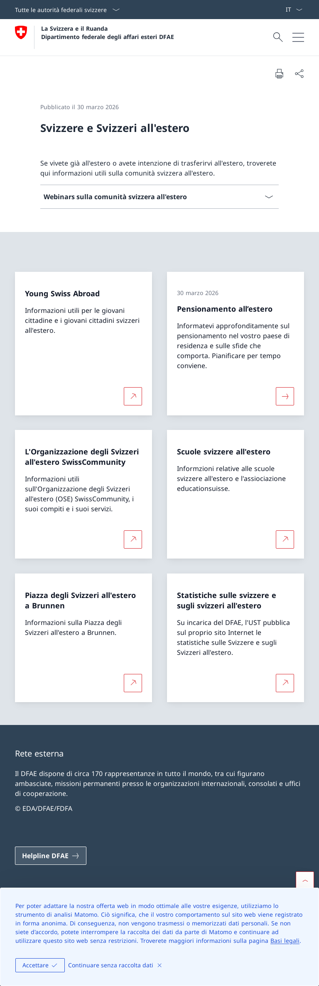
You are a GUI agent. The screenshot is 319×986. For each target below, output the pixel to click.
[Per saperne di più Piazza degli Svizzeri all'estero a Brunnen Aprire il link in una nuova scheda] (133, 683)
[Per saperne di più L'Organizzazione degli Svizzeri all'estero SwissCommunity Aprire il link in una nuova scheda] (133, 539)
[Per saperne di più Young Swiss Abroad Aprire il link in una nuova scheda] (133, 396)
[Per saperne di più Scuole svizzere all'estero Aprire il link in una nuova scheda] (285, 539)
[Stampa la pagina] (279, 73)
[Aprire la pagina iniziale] (94, 37)
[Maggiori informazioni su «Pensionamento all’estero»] (285, 396)
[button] (305, 880)
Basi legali (284, 941)
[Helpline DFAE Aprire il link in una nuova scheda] (50, 856)
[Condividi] (299, 73)
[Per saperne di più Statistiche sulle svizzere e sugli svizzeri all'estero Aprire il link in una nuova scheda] (285, 683)
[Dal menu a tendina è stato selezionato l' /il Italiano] (294, 9)
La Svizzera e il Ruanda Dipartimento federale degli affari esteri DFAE (107, 32)
